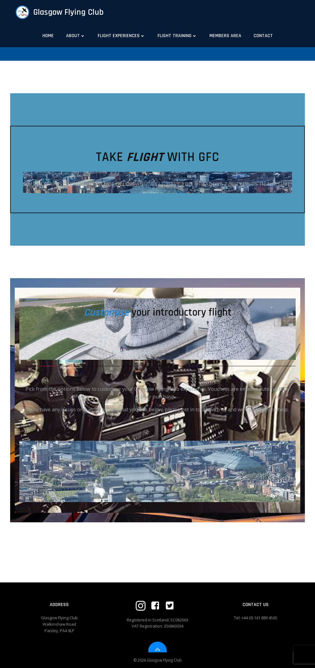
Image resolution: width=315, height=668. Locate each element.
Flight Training (177, 36)
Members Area (225, 36)
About (75, 36)
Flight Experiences (121, 36)
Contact (263, 36)
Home (48, 36)
